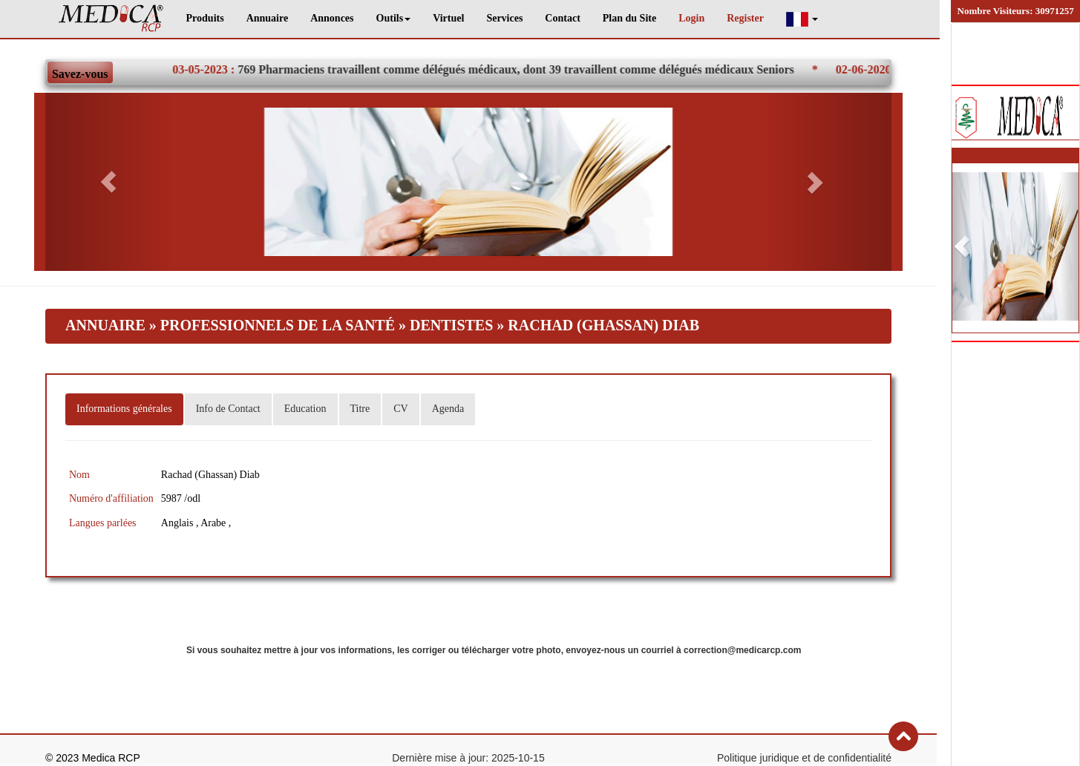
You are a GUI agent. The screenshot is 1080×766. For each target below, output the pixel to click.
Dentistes (453, 325)
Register (745, 18)
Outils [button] (393, 18)
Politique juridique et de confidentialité (804, 758)
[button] (802, 19)
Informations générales (124, 408)
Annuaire (267, 18)
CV (400, 408)
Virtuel (448, 18)
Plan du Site (629, 18)
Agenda (448, 408)
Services (504, 18)
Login (691, 18)
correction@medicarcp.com (742, 650)
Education (305, 408)
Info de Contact (228, 408)
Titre (360, 408)
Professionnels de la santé (277, 325)
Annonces (331, 18)
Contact (562, 18)
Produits (205, 18)
